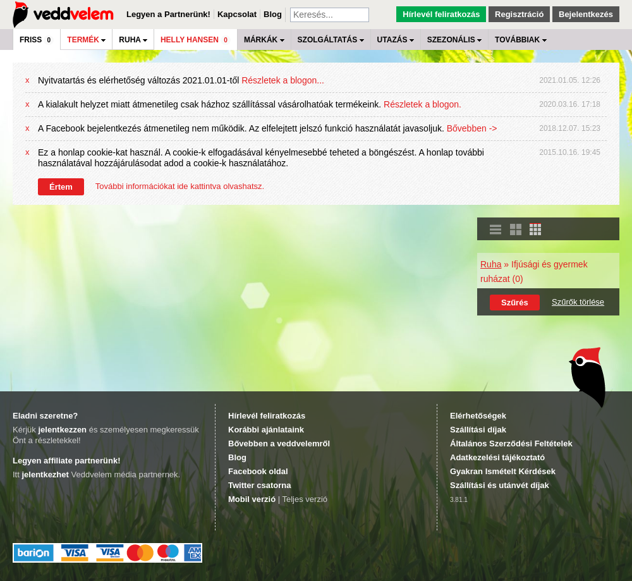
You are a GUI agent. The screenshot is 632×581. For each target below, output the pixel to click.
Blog (273, 14)
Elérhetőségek (478, 415)
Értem (61, 187)
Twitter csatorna (259, 485)
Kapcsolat (237, 14)
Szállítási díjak (478, 429)
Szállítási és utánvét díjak (499, 485)
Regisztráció (519, 14)
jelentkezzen (62, 429)
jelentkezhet (44, 474)
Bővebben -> (472, 128)
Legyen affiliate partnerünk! (66, 460)
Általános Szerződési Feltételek (511, 443)
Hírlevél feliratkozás (441, 14)
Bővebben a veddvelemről (279, 443)
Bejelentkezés (586, 14)
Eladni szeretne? (45, 415)
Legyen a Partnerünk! (168, 14)
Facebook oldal (258, 471)
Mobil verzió (252, 499)
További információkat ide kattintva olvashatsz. (179, 186)
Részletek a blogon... (282, 80)
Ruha (490, 264)
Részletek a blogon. (422, 104)
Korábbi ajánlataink (266, 429)
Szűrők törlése (578, 302)
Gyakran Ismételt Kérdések (503, 471)
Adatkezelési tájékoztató (497, 457)
